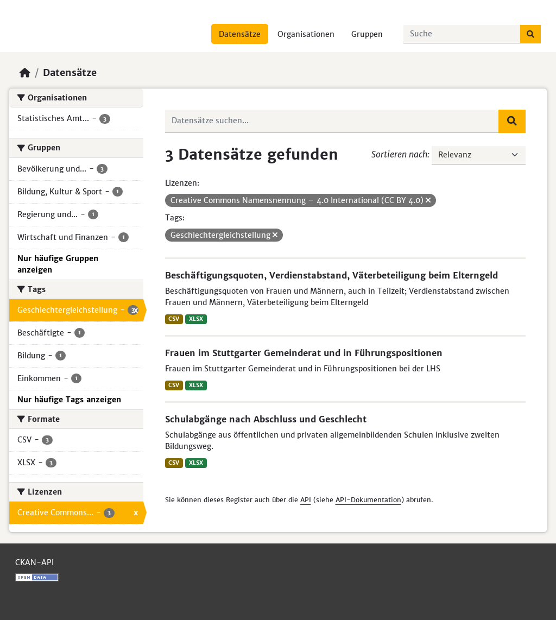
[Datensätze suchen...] (462, 34)
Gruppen (367, 34)
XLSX (196, 318)
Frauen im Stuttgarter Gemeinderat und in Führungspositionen (304, 352)
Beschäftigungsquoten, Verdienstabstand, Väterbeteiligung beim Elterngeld (331, 275)
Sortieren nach (399, 154)
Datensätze (240, 34)
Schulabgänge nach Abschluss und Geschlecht (266, 419)
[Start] (25, 73)
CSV (173, 318)
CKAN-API (34, 562)
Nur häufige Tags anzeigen (69, 399)
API (305, 500)
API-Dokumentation (368, 500)
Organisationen (305, 34)
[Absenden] (530, 34)
